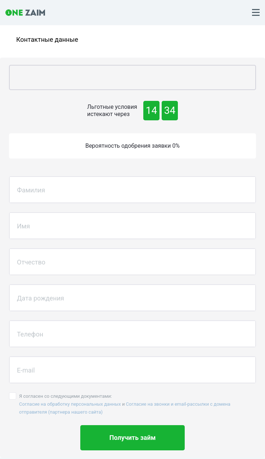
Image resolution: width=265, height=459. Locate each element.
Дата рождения (40, 298)
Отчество (31, 262)
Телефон (30, 334)
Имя (23, 225)
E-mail (26, 370)
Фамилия (31, 189)
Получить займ (132, 437)
